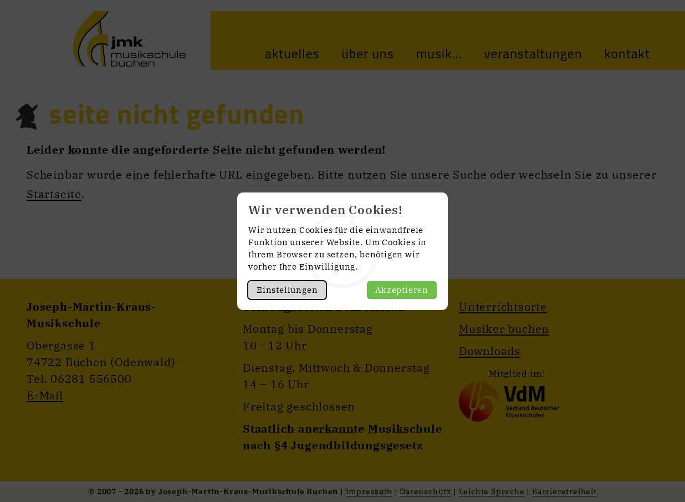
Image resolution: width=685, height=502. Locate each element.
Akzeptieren (401, 290)
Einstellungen (287, 290)
